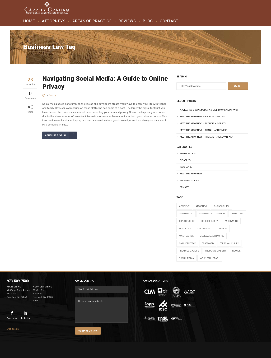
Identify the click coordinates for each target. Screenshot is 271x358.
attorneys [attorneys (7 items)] (201, 206)
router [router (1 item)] (236, 250)
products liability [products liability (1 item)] (215, 250)
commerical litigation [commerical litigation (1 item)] (212, 213)
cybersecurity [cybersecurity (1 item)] (209, 221)
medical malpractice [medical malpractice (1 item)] (212, 236)
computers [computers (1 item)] (237, 213)
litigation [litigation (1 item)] (221, 228)
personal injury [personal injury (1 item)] (229, 243)
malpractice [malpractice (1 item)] (186, 236)
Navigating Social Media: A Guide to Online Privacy (209, 110)
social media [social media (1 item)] (186, 258)
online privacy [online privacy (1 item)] (187, 243)
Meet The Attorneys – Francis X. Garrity (203, 123)
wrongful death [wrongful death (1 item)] (209, 258)
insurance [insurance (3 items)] (204, 228)
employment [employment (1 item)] (231, 221)
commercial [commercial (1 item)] (186, 213)
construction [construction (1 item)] (187, 221)
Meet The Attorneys (191, 173)
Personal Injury (189, 180)
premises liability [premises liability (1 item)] (189, 250)
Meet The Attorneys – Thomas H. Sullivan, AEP (206, 137)
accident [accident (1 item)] (184, 206)
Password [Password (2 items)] (208, 243)
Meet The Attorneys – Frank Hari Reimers (203, 130)
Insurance (186, 167)
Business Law (188, 153)
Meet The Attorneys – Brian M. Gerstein (202, 116)
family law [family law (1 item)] (185, 228)
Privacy (52, 95)
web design (13, 329)
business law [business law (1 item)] (221, 206)
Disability (185, 160)
